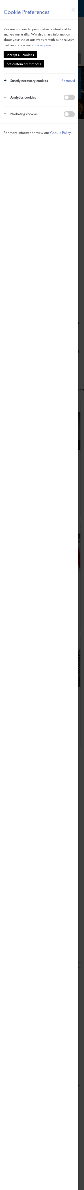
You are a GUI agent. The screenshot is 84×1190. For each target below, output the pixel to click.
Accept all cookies (20, 54)
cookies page (41, 44)
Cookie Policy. (61, 132)
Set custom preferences (24, 63)
